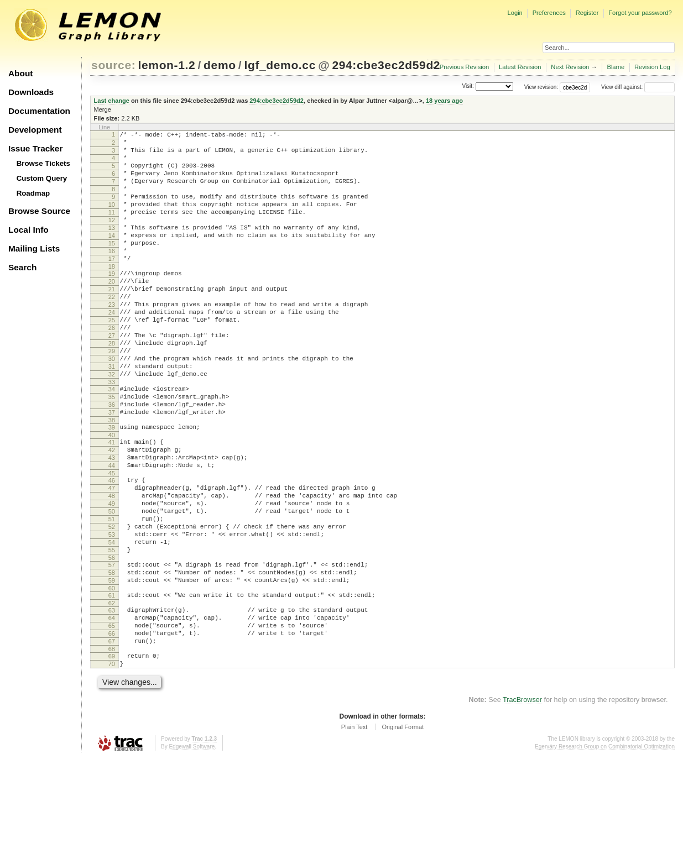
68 (111, 746)
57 (111, 648)
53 (111, 612)
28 (111, 386)
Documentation (39, 111)
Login (514, 12)
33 (111, 433)
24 (111, 348)
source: (113, 65)
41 (111, 502)
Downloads (31, 92)
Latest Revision (520, 67)
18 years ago (444, 100)
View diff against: (638, 87)
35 (111, 450)
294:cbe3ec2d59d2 (386, 65)
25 (111, 358)
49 (111, 575)
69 (111, 754)
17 (111, 285)
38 (111, 478)
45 (111, 539)
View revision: (541, 87)
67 (111, 737)
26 (111, 367)
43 (111, 520)
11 (111, 229)
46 (111, 546)
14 (111, 257)
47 (111, 556)
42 (111, 511)
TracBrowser (522, 801)
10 (111, 219)
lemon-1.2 (167, 65)
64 (111, 709)
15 (111, 266)
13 (111, 247)
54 (111, 622)
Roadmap (33, 193)
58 (111, 657)
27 (111, 377)
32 (111, 424)
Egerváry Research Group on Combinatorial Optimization (605, 848)
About (20, 73)
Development (35, 129)
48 (111, 565)
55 (111, 631)
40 (111, 494)
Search (22, 267)
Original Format (403, 828)
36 (111, 459)
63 (111, 699)
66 (111, 728)
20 (111, 311)
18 (111, 294)
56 (111, 640)
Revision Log (652, 67)
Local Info (28, 229)
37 (111, 468)
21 (111, 320)
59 (111, 666)
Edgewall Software (192, 848)
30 (111, 405)
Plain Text (354, 828)
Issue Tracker (35, 148)
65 (111, 718)
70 (111, 763)
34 (111, 440)
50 (111, 584)
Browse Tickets (43, 163)
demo (220, 65)
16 (111, 276)
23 (111, 339)
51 (111, 593)
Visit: (468, 86)
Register (587, 12)
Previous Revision (464, 67)
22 (111, 330)
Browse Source (39, 211)
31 (111, 414)
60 (111, 676)
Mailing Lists (34, 248)
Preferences (549, 12)
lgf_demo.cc (279, 65)
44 (111, 530)
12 (111, 238)
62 (111, 692)
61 (111, 683)
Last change (111, 100)
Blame (615, 67)
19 (111, 301)
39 (111, 485)
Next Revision (570, 67)
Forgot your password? (639, 12)
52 (111, 603)
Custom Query (42, 178)
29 (111, 395)
